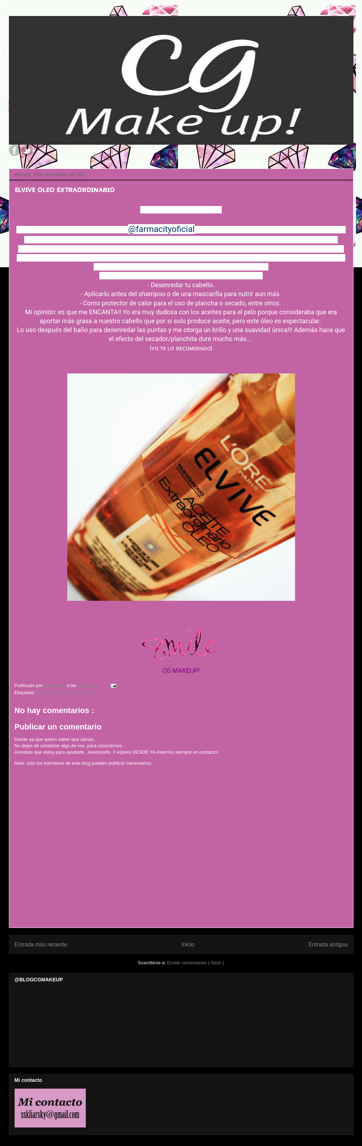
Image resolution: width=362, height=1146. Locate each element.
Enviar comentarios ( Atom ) (195, 962)
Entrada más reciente (41, 944)
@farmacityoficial (161, 229)
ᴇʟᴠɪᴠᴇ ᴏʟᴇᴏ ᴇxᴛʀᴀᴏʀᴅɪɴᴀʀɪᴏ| (64, 692)
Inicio (187, 944)
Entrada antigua (327, 944)
